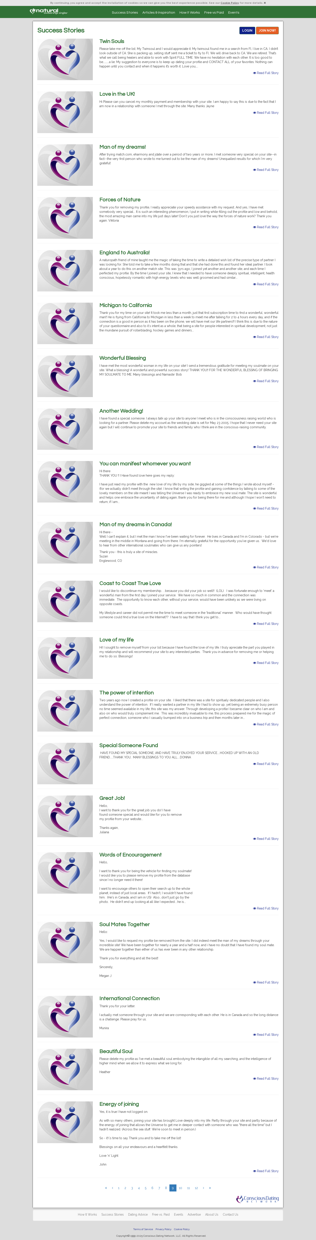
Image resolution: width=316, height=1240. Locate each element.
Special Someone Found (128, 745)
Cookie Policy (230, 2)
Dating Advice (138, 1214)
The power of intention (126, 693)
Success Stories (125, 12)
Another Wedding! (121, 411)
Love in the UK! (117, 94)
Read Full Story (266, 73)
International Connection (129, 998)
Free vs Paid (214, 12)
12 (196, 1188)
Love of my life (116, 640)
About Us (211, 1214)
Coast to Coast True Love (130, 583)
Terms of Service (143, 1229)
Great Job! (112, 798)
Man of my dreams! (122, 147)
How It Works (190, 12)
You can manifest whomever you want (145, 463)
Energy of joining (119, 1104)
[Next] (203, 1187)
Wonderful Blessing (122, 358)
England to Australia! (124, 252)
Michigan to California (125, 305)
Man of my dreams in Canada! (135, 524)
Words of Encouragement (130, 855)
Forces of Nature (119, 199)
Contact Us (230, 1214)
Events (233, 12)
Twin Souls (111, 41)
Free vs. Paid (161, 1214)
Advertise (194, 1214)
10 (180, 1188)
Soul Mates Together (124, 924)
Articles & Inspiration (158, 12)
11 (188, 1188)
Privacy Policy (163, 1229)
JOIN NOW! (267, 30)
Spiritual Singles (49, 11)
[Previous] (106, 1187)
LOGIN (247, 30)
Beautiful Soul (115, 1051)
